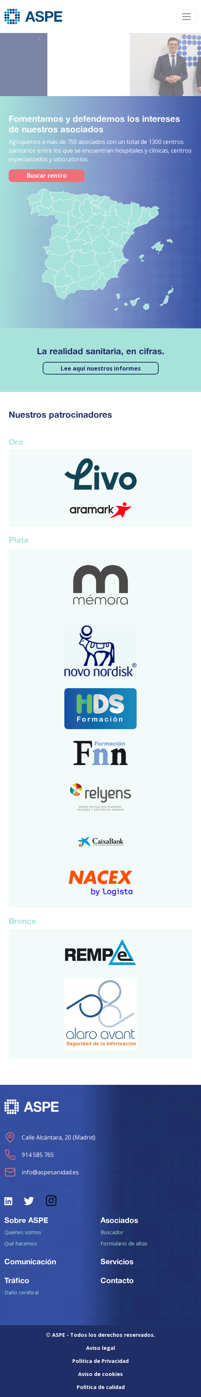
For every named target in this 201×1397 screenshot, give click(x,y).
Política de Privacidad (100, 1360)
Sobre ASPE (26, 1220)
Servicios (116, 1261)
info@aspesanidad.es (41, 1172)
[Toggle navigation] (186, 16)
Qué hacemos (20, 1243)
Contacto (117, 1280)
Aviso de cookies (100, 1374)
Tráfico (16, 1280)
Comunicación (30, 1261)
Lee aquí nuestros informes (101, 368)
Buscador (112, 1232)
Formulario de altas (123, 1243)
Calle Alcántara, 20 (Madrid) (49, 1137)
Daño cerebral (21, 1292)
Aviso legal (100, 1347)
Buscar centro (47, 175)
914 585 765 (29, 1155)
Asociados (119, 1220)
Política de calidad (101, 1387)
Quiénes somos (22, 1232)
